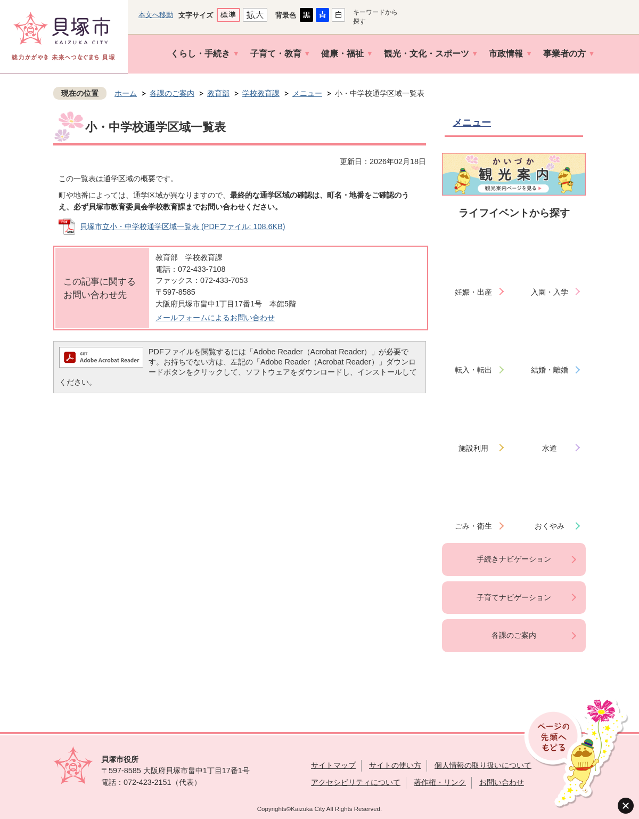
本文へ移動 (155, 15)
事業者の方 (564, 53)
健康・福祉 (342, 53)
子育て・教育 (275, 53)
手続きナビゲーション (514, 559)
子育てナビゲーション (514, 597)
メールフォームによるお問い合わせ (215, 317)
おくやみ (549, 526)
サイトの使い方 (395, 765)
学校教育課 (261, 93)
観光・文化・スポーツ (426, 53)
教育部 (218, 93)
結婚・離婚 (549, 370)
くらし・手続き (200, 53)
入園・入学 (549, 292)
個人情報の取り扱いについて (483, 765)
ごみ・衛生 (473, 526)
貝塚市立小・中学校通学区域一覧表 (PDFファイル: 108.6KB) (182, 226)
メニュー (307, 93)
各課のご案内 (172, 93)
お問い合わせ (501, 782)
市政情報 (506, 53)
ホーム (125, 93)
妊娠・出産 (473, 292)
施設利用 (473, 448)
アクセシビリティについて (355, 782)
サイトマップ (333, 765)
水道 (549, 448)
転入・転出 (473, 370)
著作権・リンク (440, 782)
